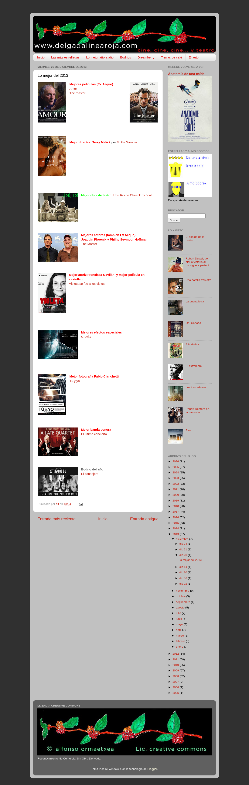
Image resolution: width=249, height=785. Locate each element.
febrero (181, 641)
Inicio (41, 57)
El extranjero (193, 366)
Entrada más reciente (56, 519)
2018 (176, 506)
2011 (176, 659)
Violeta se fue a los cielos (87, 283)
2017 (176, 511)
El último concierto (94, 434)
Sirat (188, 430)
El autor (194, 57)
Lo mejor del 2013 (190, 559)
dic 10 (183, 572)
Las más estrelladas (65, 57)
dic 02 (183, 583)
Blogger (152, 769)
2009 (176, 670)
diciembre (182, 539)
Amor (73, 88)
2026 (176, 461)
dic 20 (183, 555)
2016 (176, 517)
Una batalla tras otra (198, 280)
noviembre (183, 590)
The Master (89, 244)
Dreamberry (145, 57)
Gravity (86, 336)
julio (179, 613)
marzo (180, 635)
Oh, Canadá (193, 323)
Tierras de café (171, 57)
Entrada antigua (144, 519)
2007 (176, 681)
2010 (176, 665)
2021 (176, 489)
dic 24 (183, 543)
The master (77, 93)
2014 (176, 528)
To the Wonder (127, 142)
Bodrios (125, 57)
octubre (181, 596)
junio (179, 618)
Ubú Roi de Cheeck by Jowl (132, 195)
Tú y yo (74, 381)
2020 (176, 494)
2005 (176, 692)
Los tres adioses (195, 387)
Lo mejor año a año (99, 57)
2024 (176, 472)
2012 (176, 653)
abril (179, 629)
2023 (176, 478)
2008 (176, 676)
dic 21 (183, 549)
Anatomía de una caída (186, 74)
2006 (176, 687)
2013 (176, 534)
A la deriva (192, 344)
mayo (180, 624)
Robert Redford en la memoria (197, 410)
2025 (176, 467)
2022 (176, 483)
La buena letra (194, 301)
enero (180, 646)
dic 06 (183, 578)
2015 (176, 522)
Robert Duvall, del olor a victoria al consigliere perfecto (197, 262)
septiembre (183, 602)
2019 (176, 500)
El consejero (90, 474)
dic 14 (183, 566)
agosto (180, 607)
